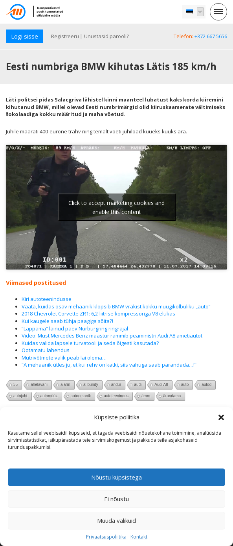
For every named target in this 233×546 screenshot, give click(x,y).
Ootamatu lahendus (46, 350)
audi (137, 384)
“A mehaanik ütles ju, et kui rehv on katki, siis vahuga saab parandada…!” (109, 364)
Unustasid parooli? (106, 36)
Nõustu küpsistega (116, 477)
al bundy (90, 384)
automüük (49, 396)
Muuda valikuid (116, 520)
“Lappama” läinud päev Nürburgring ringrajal (75, 328)
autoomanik (81, 396)
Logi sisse (24, 36)
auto (185, 384)
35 (15, 384)
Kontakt (138, 536)
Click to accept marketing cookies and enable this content (116, 207)
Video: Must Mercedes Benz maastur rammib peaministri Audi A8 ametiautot (112, 335)
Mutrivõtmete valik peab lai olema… (64, 357)
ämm (145, 396)
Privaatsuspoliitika (106, 536)
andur (116, 384)
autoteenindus (116, 396)
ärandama (172, 396)
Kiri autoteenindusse (47, 299)
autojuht (20, 396)
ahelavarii (39, 384)
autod (206, 384)
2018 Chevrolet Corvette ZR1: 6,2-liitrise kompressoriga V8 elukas (98, 313)
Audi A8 (161, 384)
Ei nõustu (116, 499)
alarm (65, 384)
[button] (221, 417)
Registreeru (65, 36)
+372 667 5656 (210, 36)
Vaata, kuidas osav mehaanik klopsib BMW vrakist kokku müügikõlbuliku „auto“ (116, 306)
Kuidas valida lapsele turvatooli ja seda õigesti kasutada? (90, 343)
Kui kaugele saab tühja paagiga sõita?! (67, 321)
